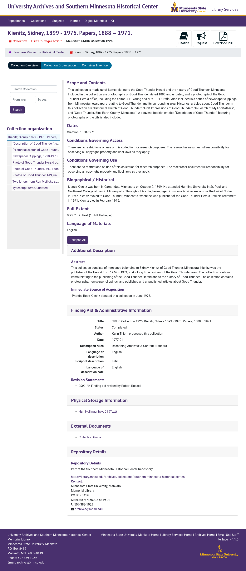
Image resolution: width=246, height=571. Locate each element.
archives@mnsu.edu (88, 509)
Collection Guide (90, 437)
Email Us (223, 535)
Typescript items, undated (30, 188)
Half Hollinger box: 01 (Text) (98, 411)
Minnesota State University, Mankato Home (130, 535)
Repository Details (88, 452)
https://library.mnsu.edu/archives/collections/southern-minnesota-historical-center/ (128, 477)
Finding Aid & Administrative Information (111, 310)
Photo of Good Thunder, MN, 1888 (35, 169)
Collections (38, 21)
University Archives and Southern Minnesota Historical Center (82, 6)
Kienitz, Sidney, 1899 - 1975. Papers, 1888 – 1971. (42, 137)
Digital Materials (96, 21)
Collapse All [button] (78, 240)
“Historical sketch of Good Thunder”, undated (43, 150)
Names (75, 21)
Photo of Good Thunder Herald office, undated (43, 162)
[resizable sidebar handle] (63, 167)
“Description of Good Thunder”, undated (39, 143)
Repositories (16, 21)
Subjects (58, 21)
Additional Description (93, 250)
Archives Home (204, 535)
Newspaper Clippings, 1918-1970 (34, 156)
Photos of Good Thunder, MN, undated (38, 175)
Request (201, 38)
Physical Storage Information (99, 400)
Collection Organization (60, 65)
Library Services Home (177, 535)
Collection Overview (24, 65)
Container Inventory (95, 65)
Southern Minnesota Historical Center (39, 52)
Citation (184, 38)
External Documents (91, 426)
